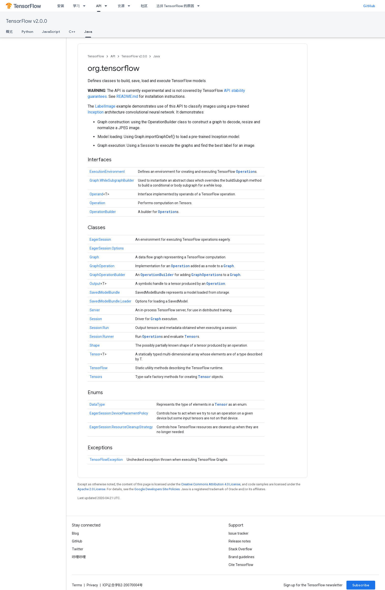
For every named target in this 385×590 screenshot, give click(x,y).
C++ (72, 31)
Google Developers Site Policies (157, 489)
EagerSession (100, 239)
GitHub (369, 6)
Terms (77, 585)
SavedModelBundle (105, 292)
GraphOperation (102, 266)
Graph (94, 257)
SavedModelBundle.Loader (110, 301)
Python (27, 31)
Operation (245, 171)
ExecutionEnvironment (107, 172)
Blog (75, 533)
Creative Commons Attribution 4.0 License (210, 484)
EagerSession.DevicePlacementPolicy (119, 413)
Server (95, 310)
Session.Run (99, 328)
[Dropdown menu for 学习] (86, 6)
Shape (95, 345)
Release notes (240, 541)
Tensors (96, 377)
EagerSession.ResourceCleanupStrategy (121, 427)
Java (156, 56)
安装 (60, 6)
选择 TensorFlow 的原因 (175, 6)
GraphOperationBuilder (107, 275)
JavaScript (51, 31)
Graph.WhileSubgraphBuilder (112, 180)
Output (95, 284)
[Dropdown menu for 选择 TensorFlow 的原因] (200, 6)
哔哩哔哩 (79, 557)
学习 (76, 6)
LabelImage (105, 106)
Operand (96, 194)
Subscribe (360, 585)
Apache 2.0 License (91, 489)
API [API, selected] (98, 6)
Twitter (77, 549)
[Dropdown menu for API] (107, 6)
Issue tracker (238, 533)
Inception (96, 112)
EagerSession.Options (107, 248)
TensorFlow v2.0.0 (26, 21)
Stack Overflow (240, 549)
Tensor (190, 336)
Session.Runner (102, 337)
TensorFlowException (106, 460)
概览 (9, 31)
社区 (144, 6)
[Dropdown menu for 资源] (130, 6)
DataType (97, 404)
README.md (127, 96)
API (112, 56)
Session (96, 319)
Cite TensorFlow (241, 565)
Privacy (92, 585)
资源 (121, 6)
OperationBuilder (103, 212)
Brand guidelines (241, 557)
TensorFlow (96, 56)
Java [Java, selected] (88, 31)
